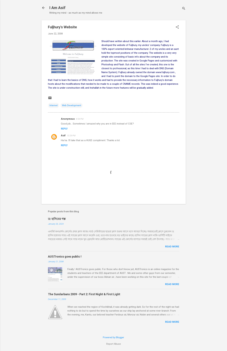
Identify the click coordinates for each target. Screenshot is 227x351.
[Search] (184, 9)
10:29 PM (71, 135)
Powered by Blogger (113, 337)
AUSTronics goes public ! (64, 256)
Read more (172, 246)
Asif (63, 135)
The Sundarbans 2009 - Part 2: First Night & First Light (84, 294)
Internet (53, 105)
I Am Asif (57, 7)
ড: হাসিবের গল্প (57, 219)
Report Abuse (113, 343)
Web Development (71, 105)
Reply (64, 128)
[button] (177, 27)
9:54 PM (79, 119)
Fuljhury (133, 45)
